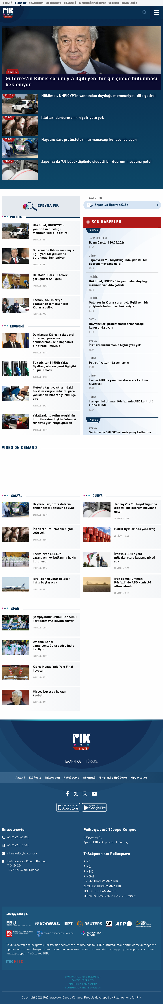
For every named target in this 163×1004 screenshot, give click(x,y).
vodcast (113, 3)
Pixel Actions (122, 997)
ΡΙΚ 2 (87, 866)
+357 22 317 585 (18, 845)
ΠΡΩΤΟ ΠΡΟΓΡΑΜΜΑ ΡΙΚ (100, 881)
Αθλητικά (89, 778)
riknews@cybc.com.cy (22, 853)
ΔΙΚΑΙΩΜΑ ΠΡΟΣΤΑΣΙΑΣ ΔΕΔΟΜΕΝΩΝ (83, 977)
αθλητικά (70, 3)
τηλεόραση (36, 3)
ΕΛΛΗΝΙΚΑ (73, 762)
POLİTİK (12, 72)
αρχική (7, 3)
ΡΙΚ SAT (88, 876)
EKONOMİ (17, 326)
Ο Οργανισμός (92, 837)
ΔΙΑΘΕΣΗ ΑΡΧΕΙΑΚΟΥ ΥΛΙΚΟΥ (83, 984)
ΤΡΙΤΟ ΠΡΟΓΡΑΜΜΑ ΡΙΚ (100, 891)
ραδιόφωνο (53, 3)
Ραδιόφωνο (71, 778)
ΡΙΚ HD (88, 871)
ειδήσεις (20, 3)
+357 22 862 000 (18, 837)
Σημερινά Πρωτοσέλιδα (122, 205)
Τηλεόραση (52, 778)
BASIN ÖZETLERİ (98, 238)
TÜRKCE (92, 762)
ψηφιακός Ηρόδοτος (92, 3)
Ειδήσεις (35, 778)
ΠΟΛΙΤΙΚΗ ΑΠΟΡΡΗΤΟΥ (83, 980)
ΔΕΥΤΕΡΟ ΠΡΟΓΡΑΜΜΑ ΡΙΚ (102, 886)
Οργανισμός (139, 778)
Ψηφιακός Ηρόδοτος (113, 778)
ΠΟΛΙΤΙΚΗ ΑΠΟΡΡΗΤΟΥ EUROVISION (83, 988)
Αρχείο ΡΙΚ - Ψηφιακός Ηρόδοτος (105, 842)
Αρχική (20, 778)
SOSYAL (9, 117)
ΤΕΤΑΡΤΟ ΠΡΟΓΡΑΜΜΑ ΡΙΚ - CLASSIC (109, 896)
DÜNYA (8, 161)
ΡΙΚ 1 (87, 861)
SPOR (14, 609)
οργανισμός (129, 3)
